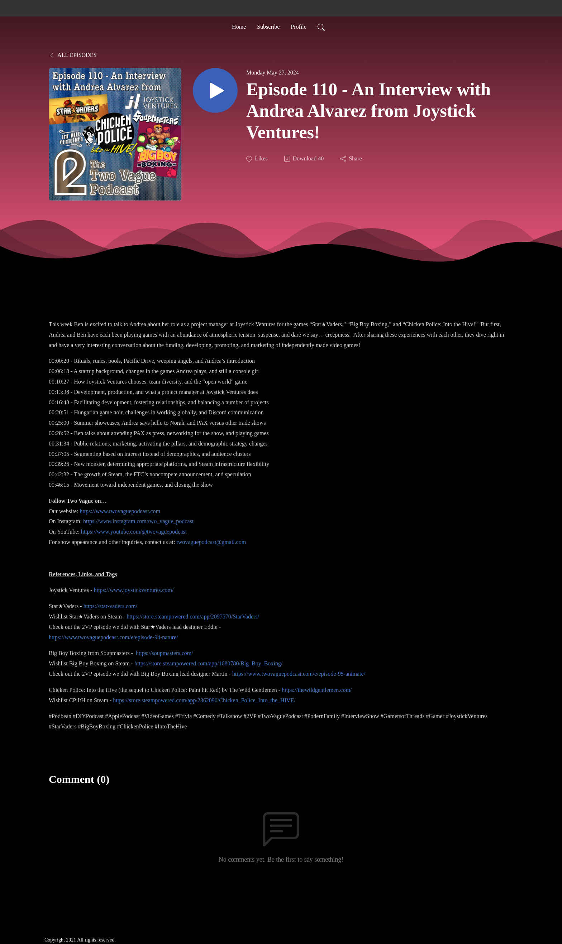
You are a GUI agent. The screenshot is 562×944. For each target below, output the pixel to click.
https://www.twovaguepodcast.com (120, 511)
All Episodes (72, 55)
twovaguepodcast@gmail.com (211, 542)
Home (239, 26)
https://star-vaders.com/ (110, 606)
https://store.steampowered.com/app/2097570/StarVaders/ (193, 616)
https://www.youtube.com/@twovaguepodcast (134, 532)
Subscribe (268, 26)
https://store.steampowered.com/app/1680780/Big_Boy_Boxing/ (208, 663)
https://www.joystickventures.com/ (133, 590)
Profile (298, 26)
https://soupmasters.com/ (164, 653)
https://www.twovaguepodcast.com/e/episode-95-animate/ (298, 674)
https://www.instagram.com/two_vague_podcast (138, 521)
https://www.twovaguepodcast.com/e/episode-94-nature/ (113, 637)
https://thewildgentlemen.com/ (317, 690)
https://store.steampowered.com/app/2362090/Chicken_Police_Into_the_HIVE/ (204, 700)
